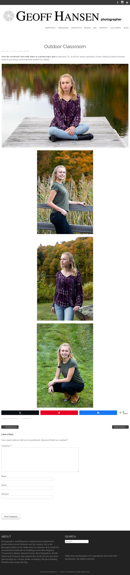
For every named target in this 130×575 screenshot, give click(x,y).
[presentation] (21, 507)
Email (4, 485)
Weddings (63, 28)
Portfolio (50, 28)
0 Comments (26, 418)
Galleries (116, 28)
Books (87, 28)
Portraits (76, 28)
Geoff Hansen (23, 51)
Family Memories (10, 427)
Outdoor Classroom (65, 46)
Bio (95, 28)
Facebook (117, 2)
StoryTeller (70, 572)
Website (5, 494)
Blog (126, 28)
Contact (103, 28)
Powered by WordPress (48, 572)
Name (4, 476)
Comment (6, 446)
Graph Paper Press (83, 572)
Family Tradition (120, 427)
